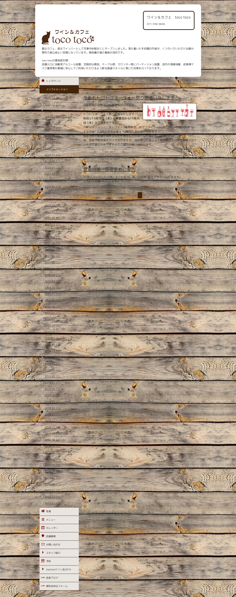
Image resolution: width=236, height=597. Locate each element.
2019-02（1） (53, 408)
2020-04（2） (53, 326)
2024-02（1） (53, 148)
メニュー (51, 519)
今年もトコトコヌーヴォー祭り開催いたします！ (131, 98)
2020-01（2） (53, 345)
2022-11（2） (53, 199)
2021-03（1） (53, 281)
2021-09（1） (53, 243)
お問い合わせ (53, 544)
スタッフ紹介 (53, 553)
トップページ (53, 81)
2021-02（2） (53, 288)
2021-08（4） (53, 250)
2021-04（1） (53, 275)
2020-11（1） (53, 294)
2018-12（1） (53, 421)
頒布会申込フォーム (57, 586)
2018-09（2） (53, 440)
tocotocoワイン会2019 (58, 569)
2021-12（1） (53, 224)
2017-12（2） (53, 497)
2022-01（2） (53, 218)
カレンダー (52, 528)
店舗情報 (51, 536)
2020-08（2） (53, 307)
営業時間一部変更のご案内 (109, 169)
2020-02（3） (53, 338)
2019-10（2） (53, 364)
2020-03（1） (53, 332)
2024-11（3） (53, 123)
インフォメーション (57, 89)
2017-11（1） (53, 503)
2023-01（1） (53, 186)
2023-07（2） (53, 167)
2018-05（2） (53, 465)
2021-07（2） (53, 256)
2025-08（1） (53, 110)
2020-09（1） (53, 300)
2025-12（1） (53, 98)
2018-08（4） (53, 446)
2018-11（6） (53, 427)
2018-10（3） (53, 433)
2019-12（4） (53, 351)
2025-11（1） (53, 104)
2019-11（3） (53, 357)
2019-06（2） (53, 389)
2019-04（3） (53, 395)
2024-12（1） (53, 117)
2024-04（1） (53, 136)
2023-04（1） (53, 174)
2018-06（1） (53, 459)
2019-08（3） (53, 376)
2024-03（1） (53, 142)
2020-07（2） (53, 313)
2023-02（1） (53, 180)
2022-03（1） (53, 205)
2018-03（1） (53, 478)
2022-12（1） (53, 193)
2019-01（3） (53, 414)
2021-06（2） (53, 262)
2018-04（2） (53, 471)
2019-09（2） (53, 370)
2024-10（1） (53, 129)
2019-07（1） (53, 383)
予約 (48, 561)
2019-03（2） (53, 402)
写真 (48, 511)
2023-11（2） (53, 155)
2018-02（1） (53, 484)
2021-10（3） (53, 237)
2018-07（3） (53, 452)
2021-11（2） (53, 231)
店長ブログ (52, 578)
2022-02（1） (53, 212)
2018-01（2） (53, 490)
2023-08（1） (53, 161)
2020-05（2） (53, 319)
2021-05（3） (53, 269)
